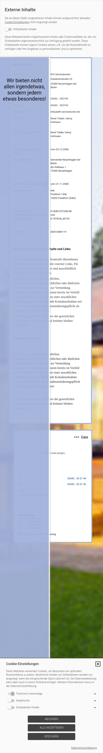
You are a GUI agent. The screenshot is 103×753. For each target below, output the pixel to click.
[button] (98, 664)
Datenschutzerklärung (84, 747)
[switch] (20, 29)
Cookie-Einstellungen (17, 22)
